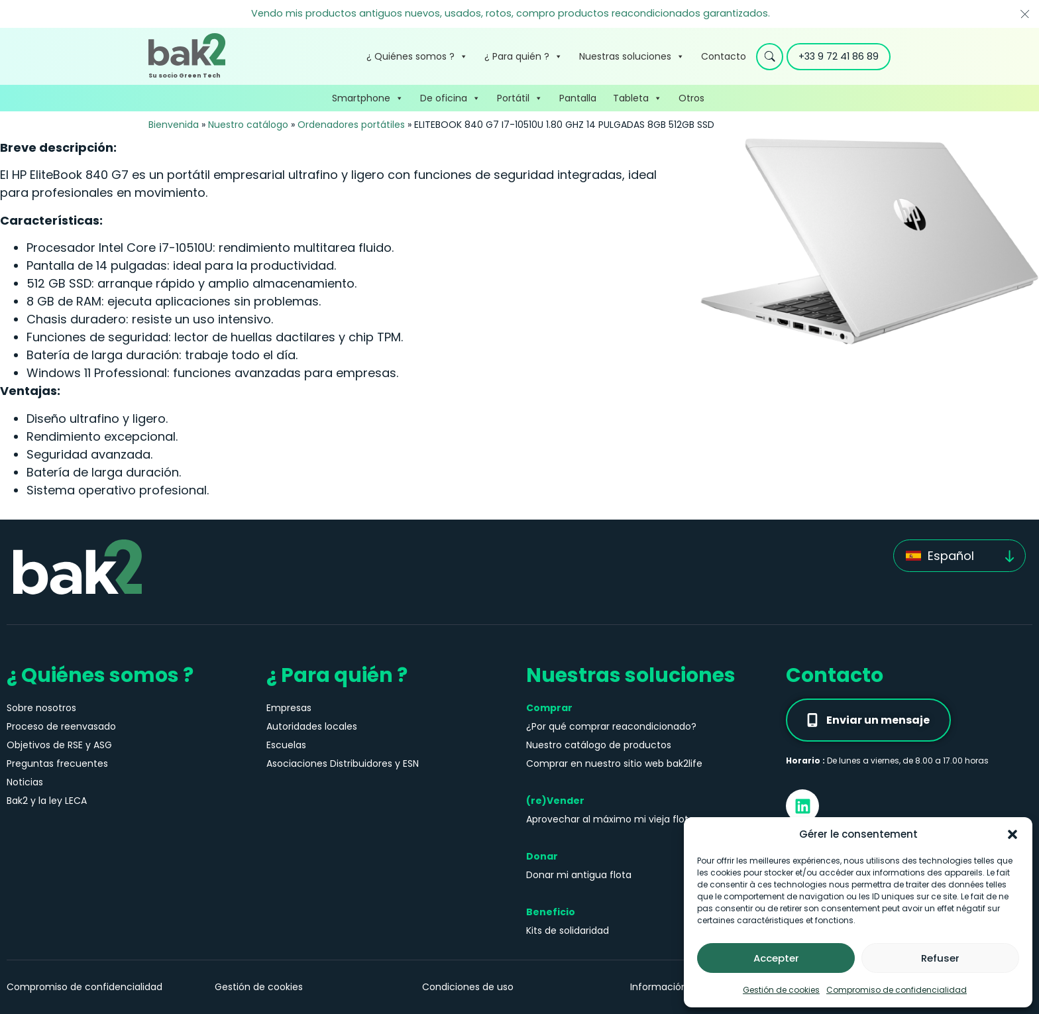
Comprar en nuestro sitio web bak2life (614, 763)
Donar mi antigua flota (578, 874)
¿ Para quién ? (523, 56)
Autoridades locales (311, 726)
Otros (691, 98)
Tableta (637, 98)
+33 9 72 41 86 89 (838, 56)
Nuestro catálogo (248, 124)
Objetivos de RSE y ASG (59, 745)
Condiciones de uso (468, 986)
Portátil (520, 98)
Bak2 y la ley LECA (47, 800)
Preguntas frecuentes (57, 763)
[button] (1012, 834)
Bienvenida (173, 124)
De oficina (450, 98)
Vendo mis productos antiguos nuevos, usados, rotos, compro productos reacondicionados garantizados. (510, 13)
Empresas (288, 707)
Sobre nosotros (41, 707)
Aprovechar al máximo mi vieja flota (610, 819)
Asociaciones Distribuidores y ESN (342, 763)
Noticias (25, 782)
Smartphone (368, 98)
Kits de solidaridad (567, 930)
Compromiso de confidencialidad (896, 989)
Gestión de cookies (781, 989)
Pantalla (577, 98)
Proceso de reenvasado (61, 726)
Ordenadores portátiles (351, 124)
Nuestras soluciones (631, 56)
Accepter (776, 958)
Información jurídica (677, 986)
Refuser (940, 958)
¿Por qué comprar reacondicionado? (611, 726)
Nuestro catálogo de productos (598, 745)
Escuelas (286, 745)
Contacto (723, 56)
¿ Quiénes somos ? (417, 56)
